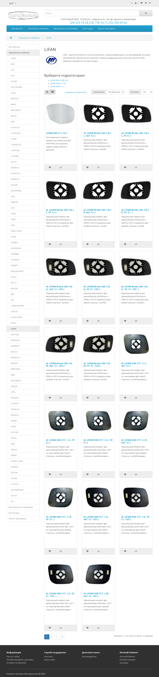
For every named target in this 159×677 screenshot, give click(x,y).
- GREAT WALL (15, 231)
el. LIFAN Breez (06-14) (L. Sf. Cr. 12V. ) (134, 288)
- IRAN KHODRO (16, 271)
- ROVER (13, 421)
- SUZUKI (13, 472)
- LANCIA (13, 311)
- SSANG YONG (16, 461)
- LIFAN (12, 328)
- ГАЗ (11, 70)
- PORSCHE (14, 409)
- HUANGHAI (15, 248)
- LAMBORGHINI (16, 305)
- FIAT (12, 208)
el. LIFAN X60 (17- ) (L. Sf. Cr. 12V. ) (60, 595)
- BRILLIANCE (15, 110)
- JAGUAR (13, 288)
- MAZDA (13, 363)
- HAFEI (12, 236)
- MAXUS (13, 351)
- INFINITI (13, 265)
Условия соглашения (16, 662)
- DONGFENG (15, 190)
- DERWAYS (14, 179)
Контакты (48, 656)
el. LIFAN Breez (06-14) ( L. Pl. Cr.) (135, 134)
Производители (89, 656)
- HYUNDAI (14, 259)
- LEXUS (12, 323)
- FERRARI (13, 202)
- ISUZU (12, 277)
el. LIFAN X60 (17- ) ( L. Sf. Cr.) (98, 441)
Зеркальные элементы (38, 28)
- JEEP (11, 294)
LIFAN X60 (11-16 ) (58, 83)
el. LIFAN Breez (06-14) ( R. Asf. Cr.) (97, 211)
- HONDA (13, 242)
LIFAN (48, 38)
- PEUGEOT (14, 397)
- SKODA (13, 449)
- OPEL (12, 392)
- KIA (11, 300)
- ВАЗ (12, 64)
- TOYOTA (14, 484)
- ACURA (13, 81)
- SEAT (12, 444)
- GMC (12, 225)
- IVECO (12, 282)
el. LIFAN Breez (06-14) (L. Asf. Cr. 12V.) (59, 288)
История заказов (127, 659)
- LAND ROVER (15, 317)
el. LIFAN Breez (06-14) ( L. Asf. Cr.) (97, 134)
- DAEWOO (14, 167)
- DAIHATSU (14, 173)
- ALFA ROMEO (16, 87)
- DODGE (13, 185)
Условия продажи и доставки (20, 659)
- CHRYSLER (14, 150)
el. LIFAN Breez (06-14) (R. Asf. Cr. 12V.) (59, 364)
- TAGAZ (13, 478)
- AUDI (12, 93)
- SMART (13, 455)
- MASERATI (14, 346)
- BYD (12, 121)
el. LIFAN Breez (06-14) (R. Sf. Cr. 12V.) (97, 364)
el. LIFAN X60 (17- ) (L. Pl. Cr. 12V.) (135, 518)
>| (62, 636)
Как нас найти (13, 656)
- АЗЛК (12, 58)
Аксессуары (87, 28)
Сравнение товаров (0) (75, 92)
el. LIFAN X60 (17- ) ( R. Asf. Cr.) (134, 441)
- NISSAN (13, 386)
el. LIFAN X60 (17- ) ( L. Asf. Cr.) (134, 364)
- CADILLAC (14, 127)
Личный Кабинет (127, 656)
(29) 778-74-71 (98, 22)
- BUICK (12, 116)
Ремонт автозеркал (106, 28)
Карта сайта (49, 659)
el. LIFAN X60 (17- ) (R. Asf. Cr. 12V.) (96, 595)
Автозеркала (17, 28)
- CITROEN (14, 156)
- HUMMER (14, 254)
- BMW (12, 104)
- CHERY (13, 139)
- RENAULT (14, 415)
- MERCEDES (14, 369)
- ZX (11, 501)
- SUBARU (13, 467)
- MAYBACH (14, 357)
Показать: (135, 92)
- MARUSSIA (14, 340)
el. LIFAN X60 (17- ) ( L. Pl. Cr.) (60, 441)
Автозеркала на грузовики (65, 28)
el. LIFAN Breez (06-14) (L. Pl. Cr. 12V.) (97, 288)
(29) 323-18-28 (79, 22)
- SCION (13, 438)
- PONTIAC (14, 403)
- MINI (12, 374)
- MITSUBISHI (15, 380)
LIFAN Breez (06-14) (59, 80)
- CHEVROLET (15, 144)
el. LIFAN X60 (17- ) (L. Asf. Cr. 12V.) (96, 518)
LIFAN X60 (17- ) (57, 86)
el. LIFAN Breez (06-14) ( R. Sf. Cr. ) (135, 211)
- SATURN (13, 432)
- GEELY (12, 219)
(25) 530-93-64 (117, 22)
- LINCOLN (14, 334)
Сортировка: (99, 92)
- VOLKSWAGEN (16, 490)
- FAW (12, 196)
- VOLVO (13, 495)
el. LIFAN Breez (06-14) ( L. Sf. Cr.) (60, 211)
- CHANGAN (14, 133)
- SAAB (12, 426)
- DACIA (13, 162)
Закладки (124, 662)
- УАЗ (12, 75)
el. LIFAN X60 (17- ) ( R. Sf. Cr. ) (59, 518)
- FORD (12, 213)
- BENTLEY (14, 98)
